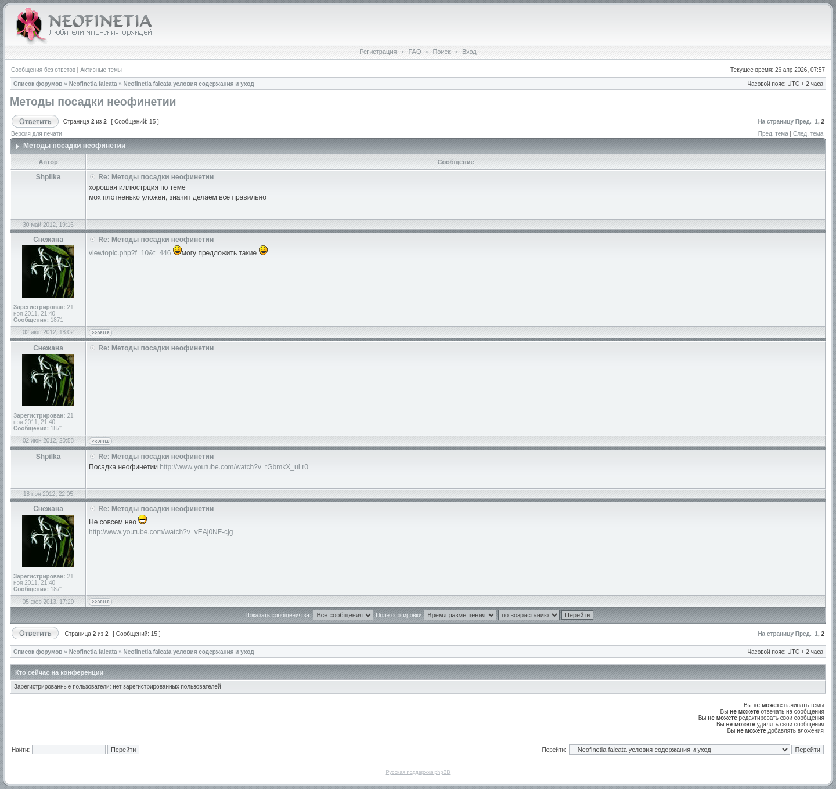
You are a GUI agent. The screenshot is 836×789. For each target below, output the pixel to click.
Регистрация (378, 51)
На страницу (776, 121)
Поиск (441, 51)
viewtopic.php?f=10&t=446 (130, 253)
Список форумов (38, 84)
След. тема (808, 134)
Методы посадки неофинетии (93, 101)
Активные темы (101, 70)
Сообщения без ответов (43, 70)
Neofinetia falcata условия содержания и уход (189, 84)
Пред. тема (773, 134)
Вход (469, 51)
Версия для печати (36, 134)
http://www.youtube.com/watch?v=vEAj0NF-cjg (161, 532)
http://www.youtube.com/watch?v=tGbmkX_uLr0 (234, 467)
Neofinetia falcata (93, 84)
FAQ (414, 51)
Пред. (803, 121)
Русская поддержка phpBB (418, 772)
